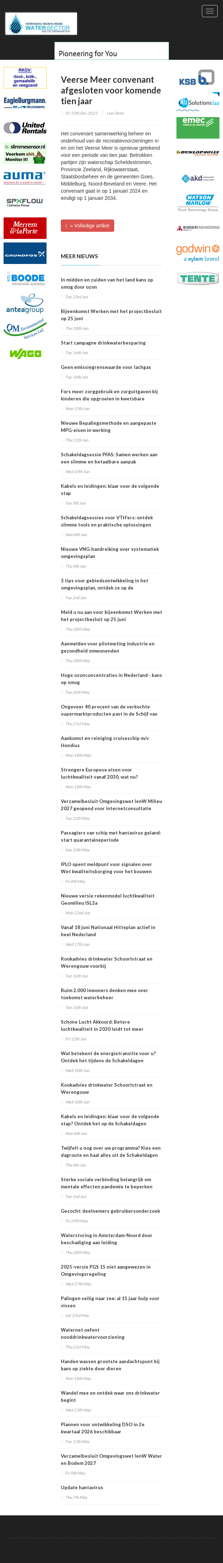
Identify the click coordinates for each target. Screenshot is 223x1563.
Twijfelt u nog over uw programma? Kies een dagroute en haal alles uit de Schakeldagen (111, 1151)
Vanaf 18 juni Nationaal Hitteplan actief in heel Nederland (108, 930)
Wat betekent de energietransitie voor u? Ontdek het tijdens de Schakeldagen (108, 1056)
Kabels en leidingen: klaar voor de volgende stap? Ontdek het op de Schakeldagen (110, 1120)
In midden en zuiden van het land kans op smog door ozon (107, 283)
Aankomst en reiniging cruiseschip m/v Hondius (105, 741)
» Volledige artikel (88, 226)
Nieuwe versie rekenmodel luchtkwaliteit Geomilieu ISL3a (108, 899)
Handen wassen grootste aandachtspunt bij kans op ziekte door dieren (110, 1364)
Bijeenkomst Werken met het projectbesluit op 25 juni (111, 314)
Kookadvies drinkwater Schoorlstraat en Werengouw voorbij (106, 962)
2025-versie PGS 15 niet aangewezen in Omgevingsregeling (106, 1270)
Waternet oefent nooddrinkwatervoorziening (93, 1333)
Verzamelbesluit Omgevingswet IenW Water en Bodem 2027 (111, 1459)
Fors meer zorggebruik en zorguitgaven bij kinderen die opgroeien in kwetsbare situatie (109, 399)
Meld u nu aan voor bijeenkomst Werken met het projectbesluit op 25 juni (111, 615)
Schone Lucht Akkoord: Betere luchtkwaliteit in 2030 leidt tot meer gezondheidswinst (102, 1029)
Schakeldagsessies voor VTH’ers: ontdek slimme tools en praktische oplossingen (107, 521)
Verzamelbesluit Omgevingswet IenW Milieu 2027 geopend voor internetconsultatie (111, 804)
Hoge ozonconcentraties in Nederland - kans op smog (111, 678)
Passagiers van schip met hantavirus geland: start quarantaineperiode (111, 836)
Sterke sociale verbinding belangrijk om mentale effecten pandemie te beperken (106, 1183)
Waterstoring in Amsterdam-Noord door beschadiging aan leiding (106, 1238)
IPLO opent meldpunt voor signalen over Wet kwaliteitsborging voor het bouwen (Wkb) (106, 871)
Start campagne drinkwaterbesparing (103, 343)
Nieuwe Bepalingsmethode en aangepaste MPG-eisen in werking (108, 426)
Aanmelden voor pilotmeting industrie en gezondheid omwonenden (108, 647)
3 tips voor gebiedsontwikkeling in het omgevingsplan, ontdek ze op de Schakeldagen (104, 588)
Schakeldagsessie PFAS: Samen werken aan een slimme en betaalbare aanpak (109, 458)
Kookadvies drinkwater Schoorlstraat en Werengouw (106, 1088)
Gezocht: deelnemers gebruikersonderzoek (110, 1211)
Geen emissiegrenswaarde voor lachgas (106, 367)
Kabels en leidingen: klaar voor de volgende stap (110, 489)
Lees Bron (115, 113)
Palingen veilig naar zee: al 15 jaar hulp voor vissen (110, 1301)
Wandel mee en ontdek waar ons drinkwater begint (110, 1396)
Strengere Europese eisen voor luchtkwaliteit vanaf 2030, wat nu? (99, 773)
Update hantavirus (82, 1487)
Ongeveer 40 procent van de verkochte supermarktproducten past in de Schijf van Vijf (109, 714)
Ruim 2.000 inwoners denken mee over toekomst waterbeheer (104, 993)
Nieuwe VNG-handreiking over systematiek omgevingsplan (110, 552)
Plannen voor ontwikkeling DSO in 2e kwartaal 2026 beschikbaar (103, 1428)
